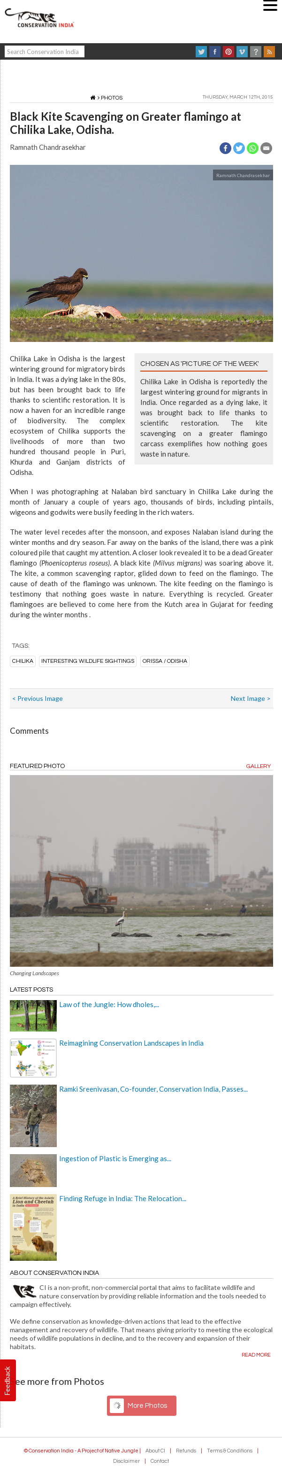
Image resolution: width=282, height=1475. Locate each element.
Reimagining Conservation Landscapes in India (131, 1043)
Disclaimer (126, 1461)
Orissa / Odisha (165, 661)
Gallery (258, 766)
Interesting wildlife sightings (87, 661)
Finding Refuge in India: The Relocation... (122, 1198)
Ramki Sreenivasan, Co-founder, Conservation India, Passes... (153, 1089)
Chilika (22, 661)
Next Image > (251, 698)
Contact (160, 1461)
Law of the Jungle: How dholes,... (109, 1004)
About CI (155, 1450)
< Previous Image (37, 698)
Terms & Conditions (229, 1450)
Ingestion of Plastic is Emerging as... (115, 1158)
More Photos (147, 1405)
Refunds (186, 1450)
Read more (256, 1355)
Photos (111, 98)
